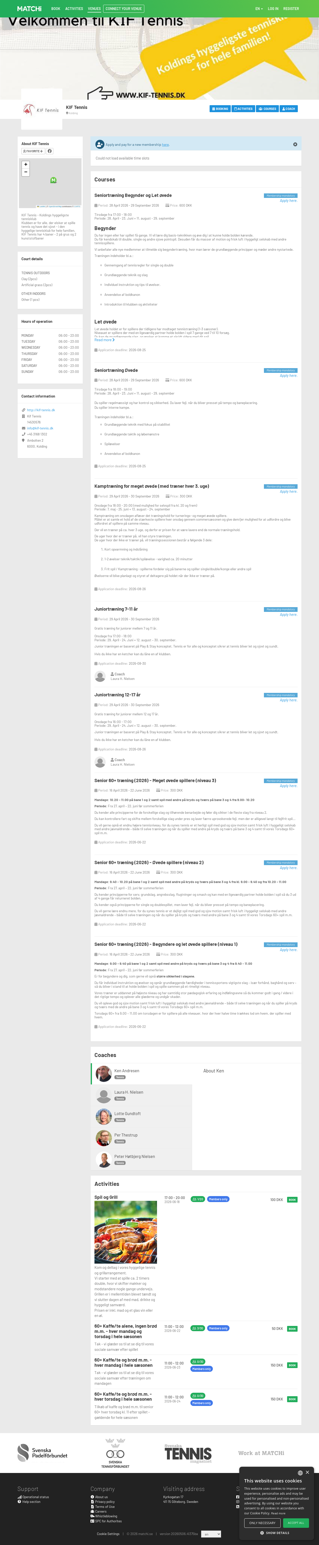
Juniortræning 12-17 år (117, 694)
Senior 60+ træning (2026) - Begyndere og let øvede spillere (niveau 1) (166, 944)
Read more (104, 339)
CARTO (77, 206)
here (165, 144)
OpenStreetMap (55, 206)
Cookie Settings (108, 1534)
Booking (220, 108)
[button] (53, 180)
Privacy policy (102, 1501)
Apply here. (289, 200)
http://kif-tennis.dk (41, 410)
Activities (243, 108)
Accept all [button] (296, 1523)
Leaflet (41, 206)
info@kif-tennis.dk (40, 428)
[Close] (295, 144)
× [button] (307, 1472)
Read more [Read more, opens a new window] (278, 1513)
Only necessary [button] (262, 1523)
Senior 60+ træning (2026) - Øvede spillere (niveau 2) (149, 862)
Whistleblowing (103, 1516)
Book (292, 1199)
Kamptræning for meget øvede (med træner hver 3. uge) (151, 486)
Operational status (33, 1497)
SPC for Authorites (106, 1521)
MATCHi (29, 8)
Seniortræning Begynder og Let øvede (133, 195)
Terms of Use (102, 1506)
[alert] (276, 1503)
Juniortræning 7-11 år (116, 609)
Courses (267, 108)
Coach (288, 108)
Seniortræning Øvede (116, 370)
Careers (98, 1511)
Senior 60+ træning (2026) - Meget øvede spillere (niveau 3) (155, 780)
